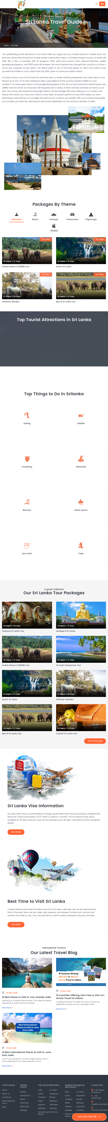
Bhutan (53, 1097)
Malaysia (53, 1101)
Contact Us (6, 1097)
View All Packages (95, 741)
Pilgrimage (24, 1107)
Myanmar (54, 1112)
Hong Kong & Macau (43, 1113)
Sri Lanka (53, 1090)
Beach (22, 1099)
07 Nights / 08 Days (11, 296)
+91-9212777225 (96, 1097)
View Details (16, 832)
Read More (7, 1008)
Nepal (40, 1101)
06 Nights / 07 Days (11, 261)
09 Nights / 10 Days (65, 261)
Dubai (40, 1094)
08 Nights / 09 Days (11, 626)
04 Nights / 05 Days (66, 728)
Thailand (41, 1097)
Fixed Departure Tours (8, 1102)
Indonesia (54, 1105)
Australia (53, 1108)
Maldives (41, 1108)
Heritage (23, 1110)
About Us (5, 1094)
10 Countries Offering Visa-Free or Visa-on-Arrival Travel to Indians (80, 997)
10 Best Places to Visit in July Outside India (26, 997)
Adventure (24, 1103)
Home (6, 45)
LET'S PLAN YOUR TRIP (89, 1116)
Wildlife (23, 1092)
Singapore (54, 1094)
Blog (4, 1107)
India (40, 1090)
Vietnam (41, 1105)
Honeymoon (25, 1096)
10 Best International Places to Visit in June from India (26, 1054)
